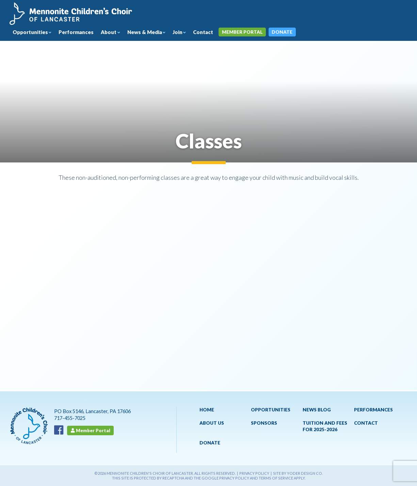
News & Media (151, 32)
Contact (212, 32)
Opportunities (32, 32)
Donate (293, 32)
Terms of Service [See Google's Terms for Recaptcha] (276, 478)
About (114, 32)
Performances (80, 32)
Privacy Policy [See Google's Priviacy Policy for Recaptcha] (234, 478)
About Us (211, 423)
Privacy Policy (254, 473)
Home (206, 409)
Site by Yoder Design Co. (298, 473)
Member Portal (253, 32)
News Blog (317, 409)
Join (185, 32)
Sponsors (264, 423)
